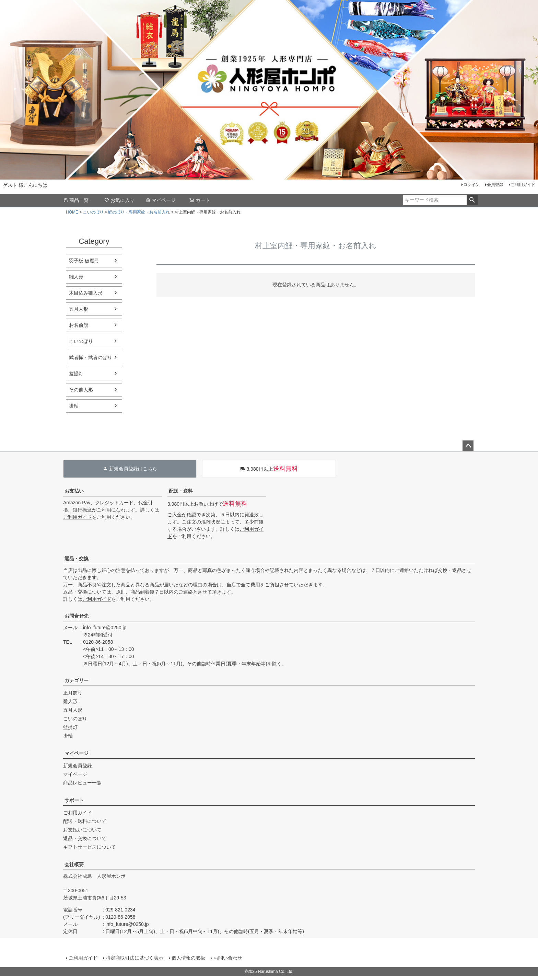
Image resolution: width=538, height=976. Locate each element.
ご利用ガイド (523, 184)
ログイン (471, 184)
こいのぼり (93, 212)
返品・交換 (77, 558)
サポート (74, 800)
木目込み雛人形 (86, 293)
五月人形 (78, 309)
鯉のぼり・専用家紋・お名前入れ (139, 212)
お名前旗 (78, 325)
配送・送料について (84, 821)
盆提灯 (76, 373)
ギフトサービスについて (89, 847)
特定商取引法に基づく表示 (134, 958)
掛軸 (74, 406)
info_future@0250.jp (104, 627)
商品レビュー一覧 (82, 782)
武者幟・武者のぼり (90, 357)
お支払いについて (82, 830)
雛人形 (76, 276)
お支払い (74, 491)
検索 (472, 200)
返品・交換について (84, 838)
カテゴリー (77, 680)
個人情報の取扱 (188, 958)
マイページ (160, 200)
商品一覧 (76, 200)
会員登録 (495, 184)
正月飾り (72, 693)
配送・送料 (181, 491)
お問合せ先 (77, 616)
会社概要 (74, 864)
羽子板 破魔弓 (84, 260)
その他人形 (81, 389)
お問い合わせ (227, 958)
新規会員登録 (77, 765)
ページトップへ (468, 445)
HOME (72, 212)
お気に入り (119, 200)
